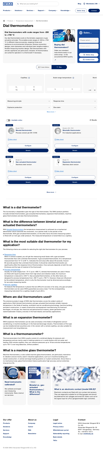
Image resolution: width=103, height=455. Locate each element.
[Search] (37, 4)
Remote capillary (10, 285)
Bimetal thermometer (24, 130)
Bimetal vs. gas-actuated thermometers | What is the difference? (37, 389)
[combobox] (89, 40)
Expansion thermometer (72, 162)
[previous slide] (94, 83)
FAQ (57, 385)
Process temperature (12, 270)
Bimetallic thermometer (71, 130)
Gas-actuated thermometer (26, 162)
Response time (10, 254)
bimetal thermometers (15, 229)
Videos (33, 382)
